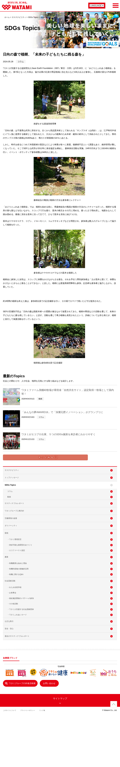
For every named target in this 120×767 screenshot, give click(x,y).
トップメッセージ (14, 481)
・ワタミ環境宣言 (14, 561)
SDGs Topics (33, 17)
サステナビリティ (19, 17)
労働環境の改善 (13, 533)
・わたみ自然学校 (14, 621)
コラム (10, 499)
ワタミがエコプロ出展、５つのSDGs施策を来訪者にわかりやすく (65, 434)
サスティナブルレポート (17, 514)
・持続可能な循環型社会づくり (19, 568)
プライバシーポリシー (32, 757)
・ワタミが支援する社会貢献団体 (20, 648)
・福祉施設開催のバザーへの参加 (20, 634)
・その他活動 (12, 641)
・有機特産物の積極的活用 (17, 598)
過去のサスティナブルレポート (20, 682)
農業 (8, 583)
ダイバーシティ (13, 543)
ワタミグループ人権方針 (17, 524)
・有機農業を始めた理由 (17, 591)
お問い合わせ (54, 730)
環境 (8, 553)
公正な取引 (11, 662)
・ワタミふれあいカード (17, 654)
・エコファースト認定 (16, 575)
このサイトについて (11, 757)
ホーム (7, 17)
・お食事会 (11, 627)
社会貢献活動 (12, 612)
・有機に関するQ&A (15, 604)
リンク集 (48, 757)
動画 (9, 506)
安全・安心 (11, 672)
